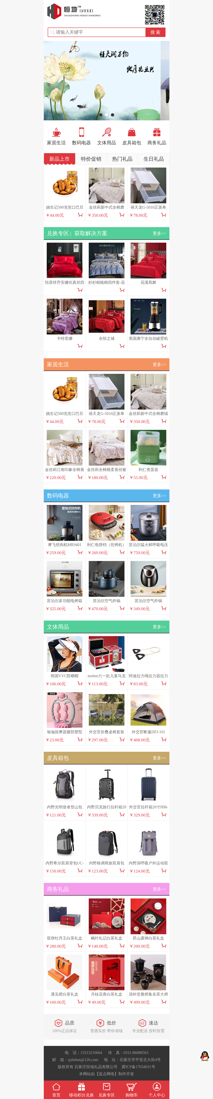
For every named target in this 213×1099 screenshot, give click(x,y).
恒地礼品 (74, 11)
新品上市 (59, 159)
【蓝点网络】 (106, 1074)
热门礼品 (122, 159)
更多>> (159, 233)
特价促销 (91, 159)
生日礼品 (154, 159)
